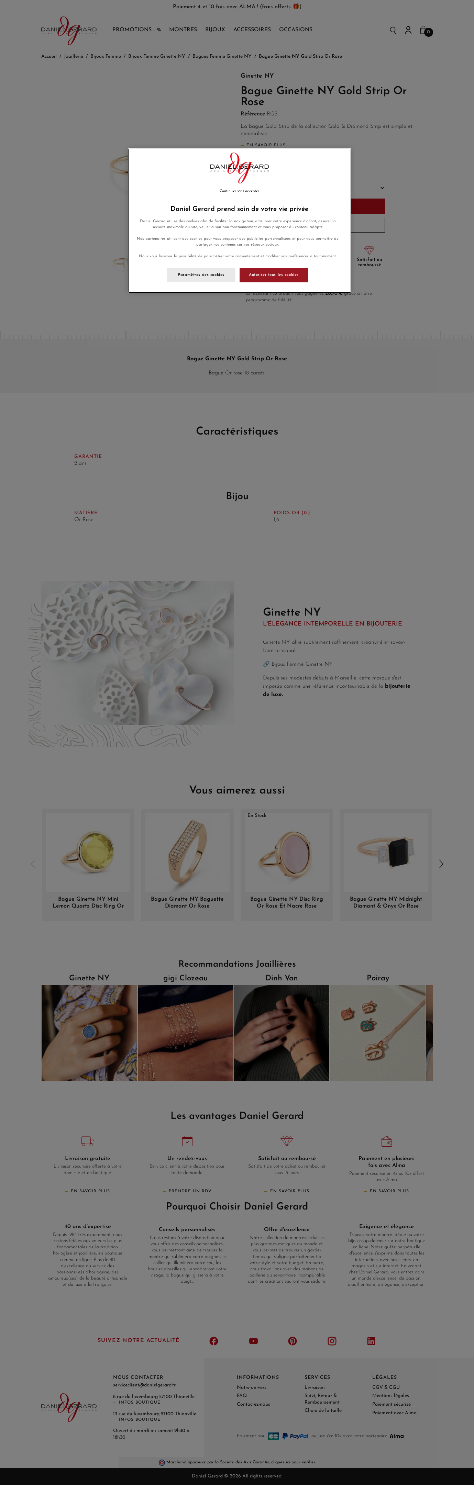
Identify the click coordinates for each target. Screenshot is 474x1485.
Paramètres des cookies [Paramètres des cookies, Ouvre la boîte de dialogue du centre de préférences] (201, 275)
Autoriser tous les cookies (274, 275)
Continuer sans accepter (239, 191)
